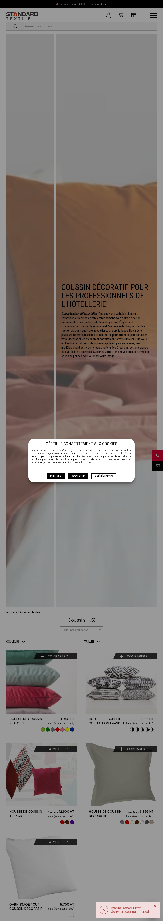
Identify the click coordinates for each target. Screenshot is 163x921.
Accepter (78, 476)
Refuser (55, 476)
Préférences (104, 476)
